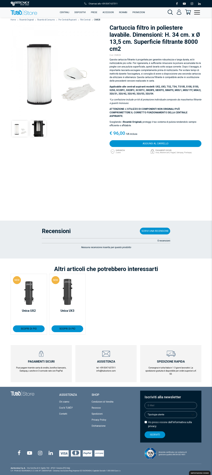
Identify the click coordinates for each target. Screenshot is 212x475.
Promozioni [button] (138, 12)
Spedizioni (97, 413)
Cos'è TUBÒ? (66, 407)
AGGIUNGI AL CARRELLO (155, 143)
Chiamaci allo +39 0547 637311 (100, 3)
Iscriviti (155, 434)
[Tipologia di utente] (171, 414)
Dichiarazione (99, 425)
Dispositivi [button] (80, 12)
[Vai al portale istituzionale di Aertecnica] (20, 3)
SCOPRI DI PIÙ (29, 328)
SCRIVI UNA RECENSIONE (155, 231)
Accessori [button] (108, 12)
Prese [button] (94, 12)
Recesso (96, 407)
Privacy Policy (99, 419)
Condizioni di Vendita (102, 401)
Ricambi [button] (123, 12)
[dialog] (200, 473)
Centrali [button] (64, 12)
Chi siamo (64, 401)
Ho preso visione (170, 424)
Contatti (63, 413)
